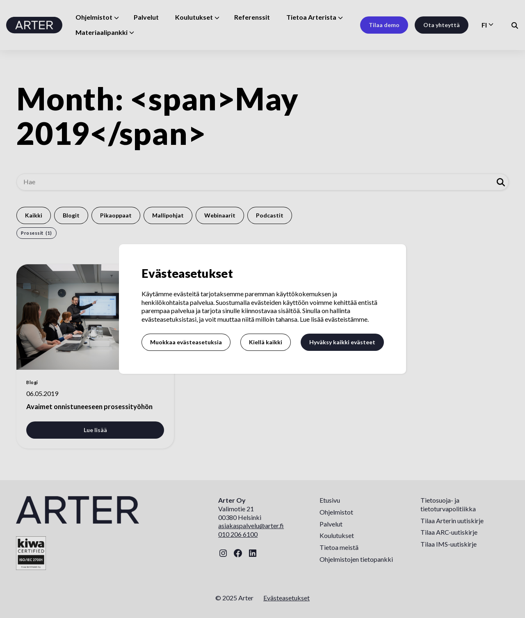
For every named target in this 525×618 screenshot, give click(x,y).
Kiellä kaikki (265, 342)
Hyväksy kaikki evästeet (342, 342)
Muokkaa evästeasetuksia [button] (186, 342)
